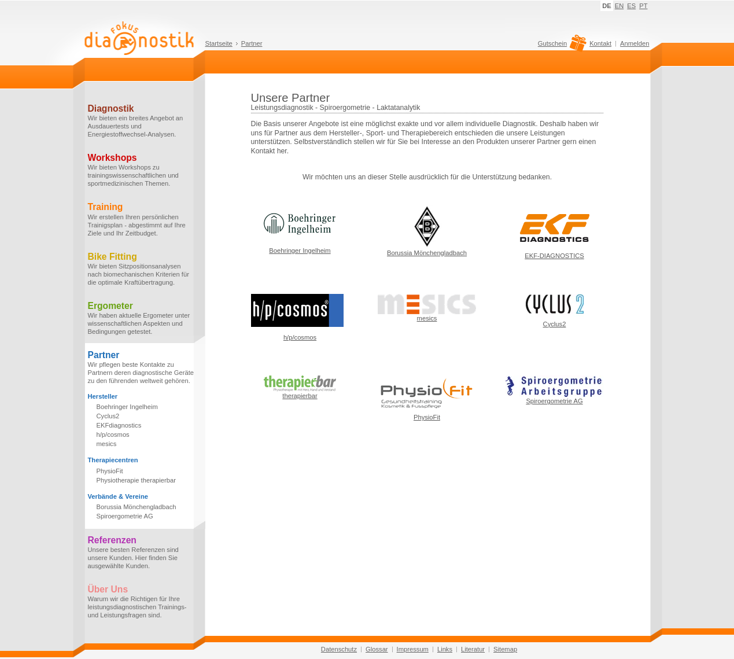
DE (606, 5)
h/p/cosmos (113, 434)
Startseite (219, 43)
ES (631, 5)
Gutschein (561, 46)
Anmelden (634, 43)
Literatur (473, 649)
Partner (252, 43)
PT (643, 5)
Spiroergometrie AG (125, 516)
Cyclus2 (108, 416)
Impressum (413, 649)
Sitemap (505, 649)
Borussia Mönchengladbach (136, 506)
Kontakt (600, 43)
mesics (107, 443)
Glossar (377, 649)
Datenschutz (339, 649)
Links (444, 649)
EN (619, 5)
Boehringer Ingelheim (127, 406)
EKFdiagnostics (119, 425)
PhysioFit (110, 470)
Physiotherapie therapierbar (136, 480)
